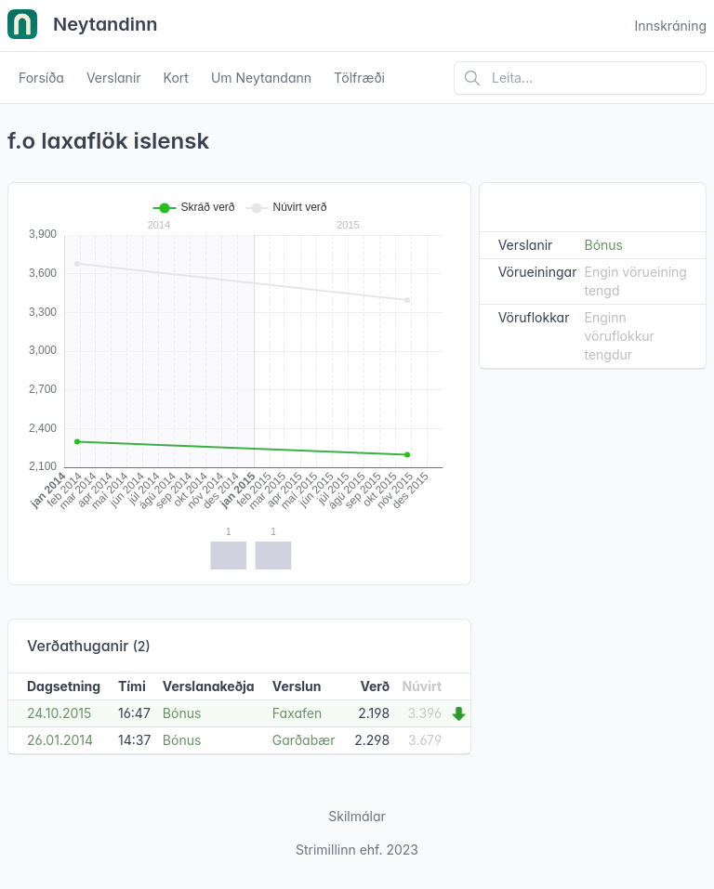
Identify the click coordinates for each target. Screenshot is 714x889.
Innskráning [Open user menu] (670, 25)
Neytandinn (82, 26)
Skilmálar (357, 816)
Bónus (182, 713)
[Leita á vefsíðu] (580, 78)
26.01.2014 (60, 740)
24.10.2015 (59, 713)
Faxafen (297, 713)
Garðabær (304, 740)
